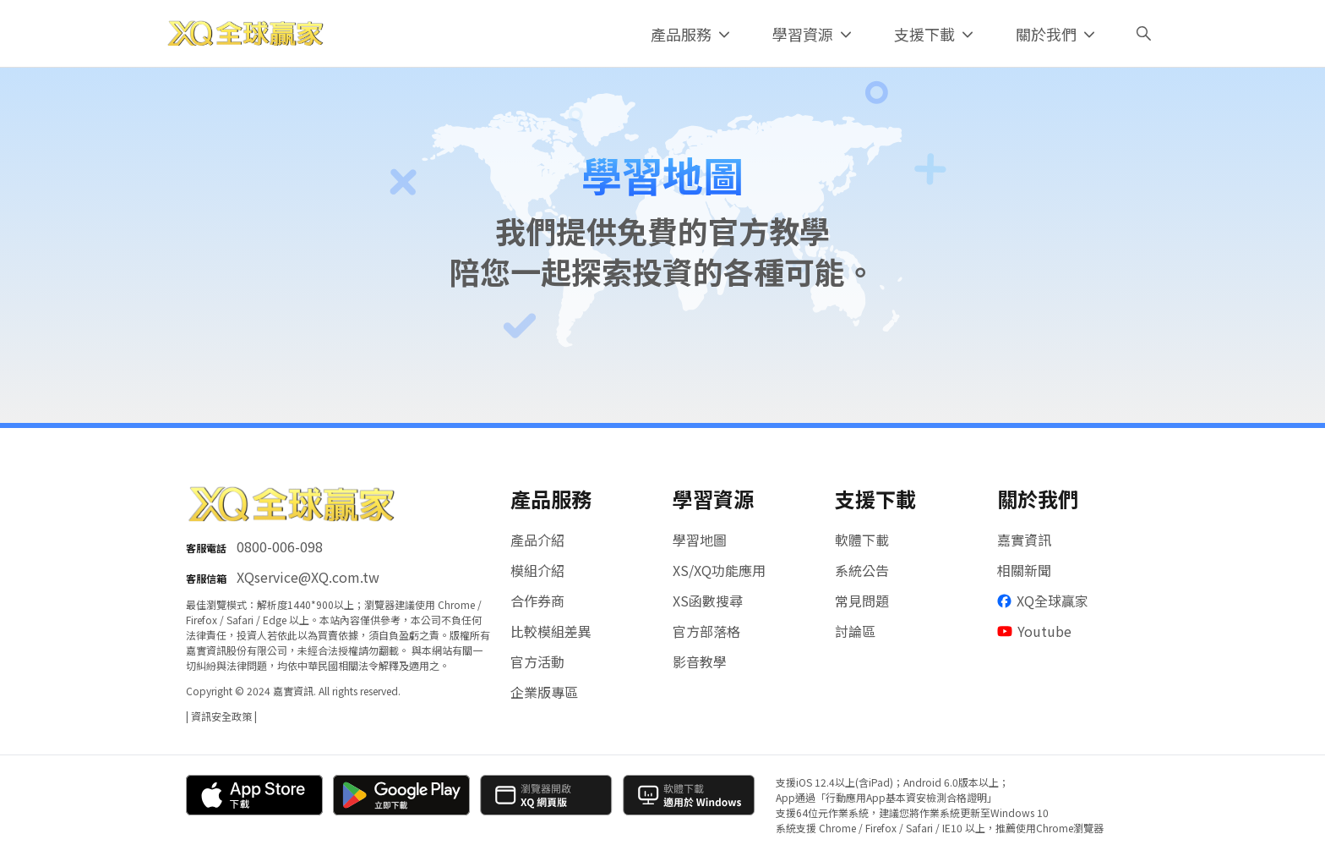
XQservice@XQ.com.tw (308, 577)
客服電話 (206, 547)
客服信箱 (206, 578)
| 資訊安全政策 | (221, 716)
